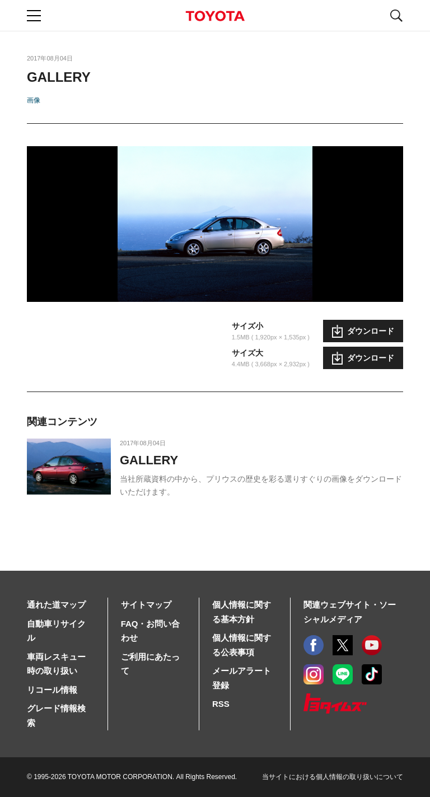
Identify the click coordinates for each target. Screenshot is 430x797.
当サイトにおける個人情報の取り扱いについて (332, 777)
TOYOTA (215, 16)
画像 (33, 100)
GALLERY (149, 460)
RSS (221, 704)
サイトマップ (146, 604)
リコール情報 (52, 690)
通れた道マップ (56, 604)
